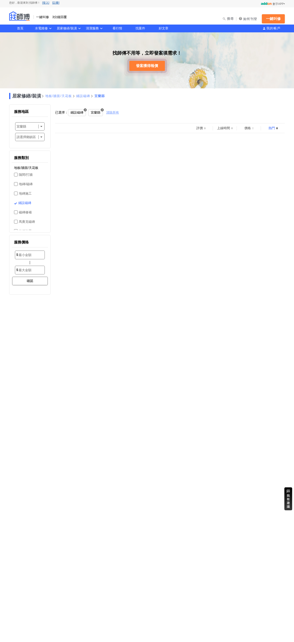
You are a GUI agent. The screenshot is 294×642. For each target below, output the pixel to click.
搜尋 (230, 18)
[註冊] (55, 2)
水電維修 (41, 28)
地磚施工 (25, 193)
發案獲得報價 (147, 66)
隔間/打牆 (26, 174)
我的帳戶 (273, 28)
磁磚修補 (25, 212)
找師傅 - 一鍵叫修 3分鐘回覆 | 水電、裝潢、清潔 (19, 16)
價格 (247, 128)
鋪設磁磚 (83, 96)
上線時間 (223, 128)
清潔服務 (92, 28)
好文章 (163, 28)
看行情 (117, 28)
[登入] (45, 2)
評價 (199, 128)
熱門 (272, 128)
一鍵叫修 (273, 19)
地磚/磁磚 (26, 184)
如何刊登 (250, 19)
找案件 (140, 28)
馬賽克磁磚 (27, 221)
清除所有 (112, 112)
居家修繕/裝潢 (67, 28)
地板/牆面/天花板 (58, 96)
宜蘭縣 (99, 96)
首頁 (20, 28)
